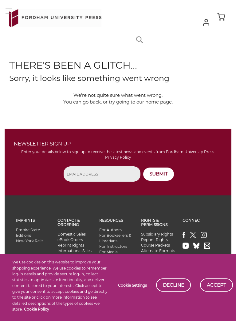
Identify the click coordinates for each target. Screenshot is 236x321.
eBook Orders (70, 239)
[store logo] (55, 17)
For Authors (110, 230)
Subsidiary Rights (157, 234)
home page (158, 102)
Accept (216, 285)
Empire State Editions (28, 233)
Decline (173, 285)
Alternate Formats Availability (158, 253)
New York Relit (29, 241)
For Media (108, 252)
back (95, 102)
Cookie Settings (132, 285)
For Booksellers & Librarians (115, 238)
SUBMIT (158, 174)
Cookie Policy (36, 309)
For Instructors (113, 246)
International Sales (74, 250)
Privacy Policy (118, 157)
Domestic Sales (71, 234)
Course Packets (155, 245)
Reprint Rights (70, 245)
